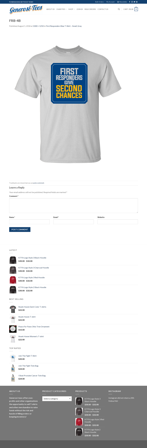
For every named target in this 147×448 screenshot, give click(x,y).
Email (56, 217)
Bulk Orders (99, 2)
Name (12, 217)
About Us (50, 9)
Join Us (80, 9)
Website (100, 217)
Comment (13, 196)
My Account (110, 2)
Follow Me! (113, 401)
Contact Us (103, 9)
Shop (71, 9)
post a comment (38, 183)
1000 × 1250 (38, 26)
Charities (61, 9)
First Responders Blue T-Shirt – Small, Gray (64, 26)
